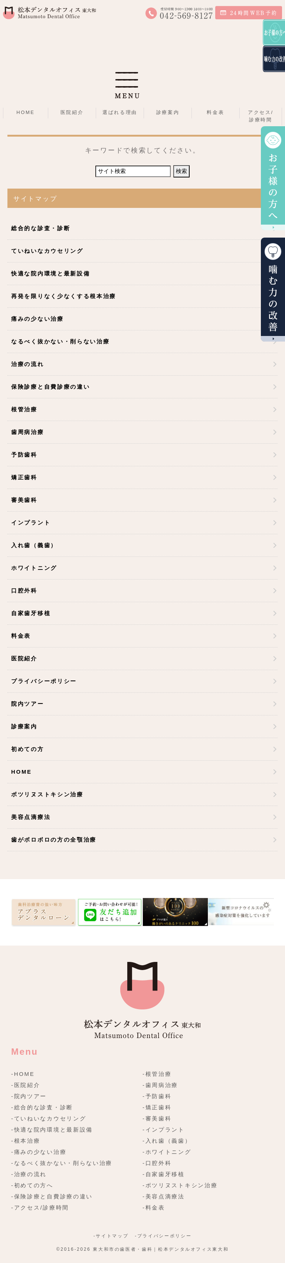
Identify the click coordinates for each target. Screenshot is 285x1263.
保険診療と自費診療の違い (50, 387)
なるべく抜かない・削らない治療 (60, 341)
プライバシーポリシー (44, 681)
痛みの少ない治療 (37, 319)
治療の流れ (27, 364)
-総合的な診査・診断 (42, 1107)
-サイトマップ (111, 1235)
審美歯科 (24, 500)
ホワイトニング (34, 568)
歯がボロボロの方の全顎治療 (53, 839)
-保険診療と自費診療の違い (52, 1196)
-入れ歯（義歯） (166, 1141)
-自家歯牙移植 (163, 1174)
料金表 (215, 112)
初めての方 (27, 749)
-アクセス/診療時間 (40, 1207)
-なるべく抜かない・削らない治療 (61, 1163)
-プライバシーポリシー (163, 1235)
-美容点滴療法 (163, 1196)
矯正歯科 (24, 477)
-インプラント (163, 1129)
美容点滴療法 (30, 817)
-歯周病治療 (160, 1085)
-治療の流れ (29, 1174)
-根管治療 (157, 1074)
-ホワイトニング (166, 1152)
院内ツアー (27, 704)
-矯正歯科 (157, 1107)
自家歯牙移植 (30, 613)
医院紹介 (24, 658)
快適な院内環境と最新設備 (50, 273)
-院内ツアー (29, 1096)
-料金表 (153, 1207)
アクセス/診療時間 (260, 116)
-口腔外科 (157, 1163)
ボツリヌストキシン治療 (47, 794)
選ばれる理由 (119, 112)
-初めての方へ (32, 1185)
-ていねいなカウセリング (48, 1118)
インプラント (30, 522)
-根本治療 (25, 1141)
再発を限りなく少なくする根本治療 (63, 296)
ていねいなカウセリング (47, 251)
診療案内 (24, 726)
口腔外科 (24, 590)
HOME (25, 112)
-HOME (23, 1074)
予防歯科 (24, 454)
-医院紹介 (25, 1085)
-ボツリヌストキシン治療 (179, 1185)
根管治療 (24, 409)
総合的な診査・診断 (40, 228)
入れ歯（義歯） (34, 545)
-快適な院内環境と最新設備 (52, 1129)
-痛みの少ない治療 (38, 1152)
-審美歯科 (157, 1118)
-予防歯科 (157, 1096)
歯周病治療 (27, 432)
